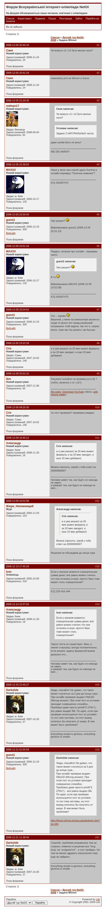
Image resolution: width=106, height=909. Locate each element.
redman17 (12, 105)
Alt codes (56, 391)
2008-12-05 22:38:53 (17, 164)
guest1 (10, 219)
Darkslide (12, 690)
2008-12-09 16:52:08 (17, 500)
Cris (9, 348)
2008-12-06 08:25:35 (17, 407)
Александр (13, 443)
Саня (9, 50)
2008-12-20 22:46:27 (17, 684)
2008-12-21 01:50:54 (17, 749)
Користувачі (25, 18)
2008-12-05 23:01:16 (17, 246)
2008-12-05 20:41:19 (17, 72)
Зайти (78, 18)
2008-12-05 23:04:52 (17, 309)
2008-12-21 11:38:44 (17, 837)
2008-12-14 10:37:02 (17, 604)
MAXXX (11, 169)
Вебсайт (11, 233)
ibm (8, 378)
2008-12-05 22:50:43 (17, 214)
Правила (40, 18)
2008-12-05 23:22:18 (17, 343)
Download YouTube (73, 391)
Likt (98, 899)
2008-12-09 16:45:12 (17, 437)
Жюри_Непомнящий (19, 506)
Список (10, 18)
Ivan (9, 571)
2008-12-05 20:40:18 (17, 45)
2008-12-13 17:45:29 (17, 566)
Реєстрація (65, 18)
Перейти (26, 901)
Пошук (52, 18)
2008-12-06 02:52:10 (17, 373)
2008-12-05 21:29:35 (17, 100)
